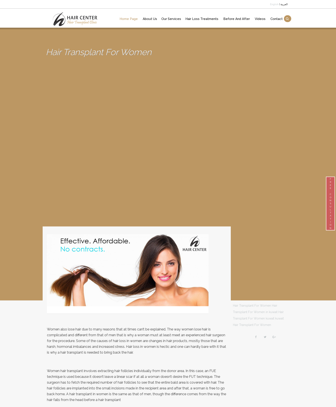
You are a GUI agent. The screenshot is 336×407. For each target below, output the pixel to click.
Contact (276, 19)
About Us (150, 19)
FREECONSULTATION (330, 203)
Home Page (129, 19)
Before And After (236, 19)
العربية (284, 4)
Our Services (171, 19)
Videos (260, 19)
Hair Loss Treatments (201, 19)
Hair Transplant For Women (252, 305)
